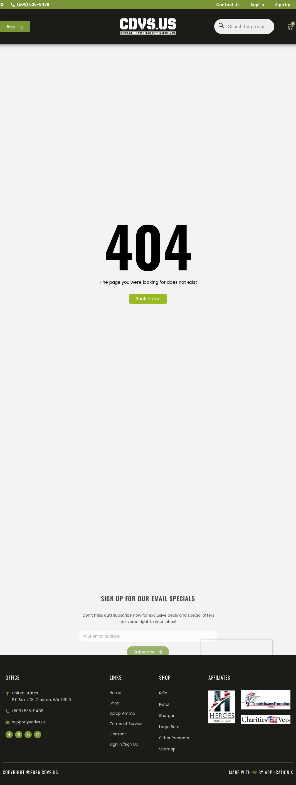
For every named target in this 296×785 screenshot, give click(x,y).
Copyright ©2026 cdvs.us (30, 772)
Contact (118, 734)
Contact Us (228, 5)
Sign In (257, 5)
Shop (114, 703)
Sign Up (282, 5)
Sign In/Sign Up (124, 744)
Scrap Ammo (122, 713)
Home (115, 693)
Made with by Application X (261, 772)
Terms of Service (126, 723)
